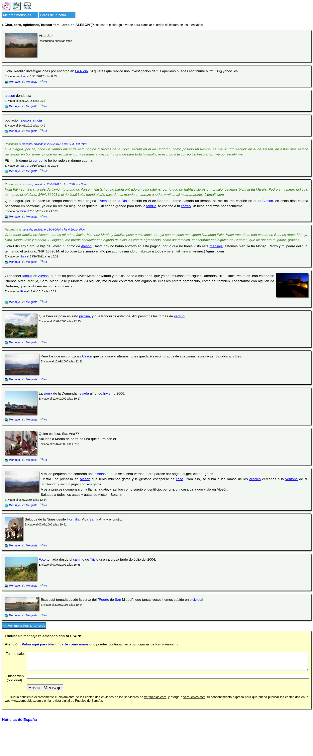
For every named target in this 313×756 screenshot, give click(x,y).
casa (179, 479)
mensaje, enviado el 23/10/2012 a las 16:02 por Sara (54, 184)
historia (100, 474)
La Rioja (81, 71)
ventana (291, 479)
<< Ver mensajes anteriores (24, 625)
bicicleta (196, 600)
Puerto (104, 600)
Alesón (86, 356)
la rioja (37, 120)
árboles (255, 479)
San (118, 600)
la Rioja (124, 201)
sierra (48, 393)
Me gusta (29, 81)
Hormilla (73, 519)
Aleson (267, 201)
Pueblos (105, 201)
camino (78, 559)
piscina (84, 316)
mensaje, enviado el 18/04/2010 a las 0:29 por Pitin (53, 229)
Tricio (94, 559)
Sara (23, 165)
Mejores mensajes (17, 15)
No (43, 81)
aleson (10, 96)
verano (179, 316)
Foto (42, 559)
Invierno (109, 393)
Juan (23, 76)
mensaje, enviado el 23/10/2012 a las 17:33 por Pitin (54, 143)
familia (151, 206)
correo (38, 160)
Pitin (23, 211)
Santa (93, 519)
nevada (83, 393)
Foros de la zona (53, 15)
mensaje (216, 246)
